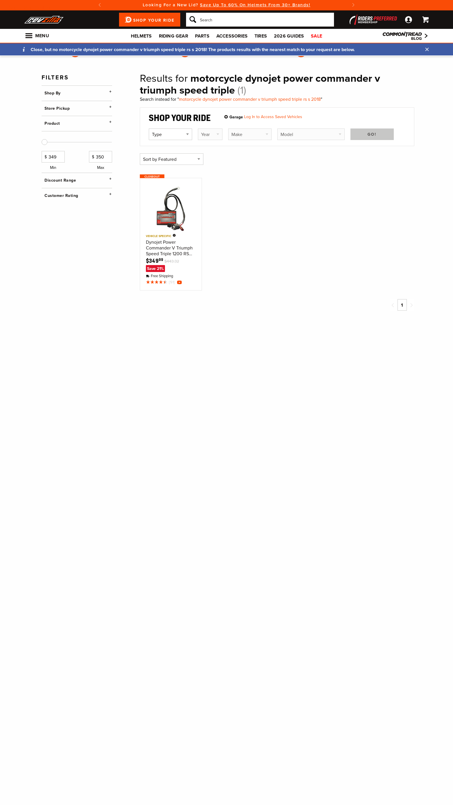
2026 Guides (289, 36)
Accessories (232, 36)
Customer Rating (61, 300)
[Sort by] (171, 159)
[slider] (44, 219)
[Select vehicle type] (170, 134)
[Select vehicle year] (210, 134)
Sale (316, 36)
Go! (371, 134)
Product (52, 163)
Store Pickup (57, 135)
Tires (261, 36)
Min (53, 238)
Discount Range (60, 257)
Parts (202, 36)
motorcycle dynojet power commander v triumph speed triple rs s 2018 (250, 99)
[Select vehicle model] (311, 134)
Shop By (52, 93)
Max (100, 238)
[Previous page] (393, 305)
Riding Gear (173, 36)
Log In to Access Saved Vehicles (273, 117)
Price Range (56, 205)
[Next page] (411, 305)
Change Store (57, 150)
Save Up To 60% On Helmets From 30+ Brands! (255, 5)
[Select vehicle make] (250, 134)
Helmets (141, 36)
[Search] (260, 20)
